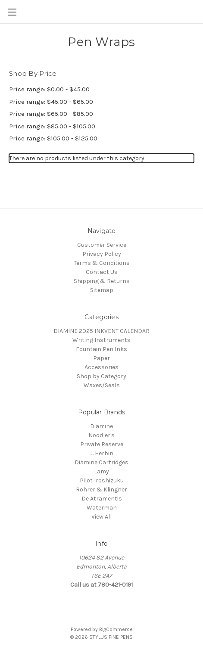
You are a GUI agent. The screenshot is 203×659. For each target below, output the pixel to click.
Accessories (101, 367)
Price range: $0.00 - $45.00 (49, 89)
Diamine (101, 426)
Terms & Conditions (102, 263)
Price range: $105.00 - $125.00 (53, 138)
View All (101, 516)
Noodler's (101, 435)
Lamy (101, 471)
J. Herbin (101, 453)
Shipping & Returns (102, 281)
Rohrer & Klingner (101, 489)
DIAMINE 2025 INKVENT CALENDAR (101, 331)
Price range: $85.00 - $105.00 (52, 126)
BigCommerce (116, 629)
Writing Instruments (101, 340)
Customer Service (101, 245)
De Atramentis (101, 498)
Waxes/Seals (102, 385)
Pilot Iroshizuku (102, 480)
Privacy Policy (101, 254)
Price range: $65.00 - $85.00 (51, 114)
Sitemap (101, 290)
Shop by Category (101, 376)
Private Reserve (101, 444)
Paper (101, 358)
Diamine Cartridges (101, 462)
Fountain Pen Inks (101, 349)
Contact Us (102, 272)
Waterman (102, 507)
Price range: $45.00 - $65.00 (51, 102)
